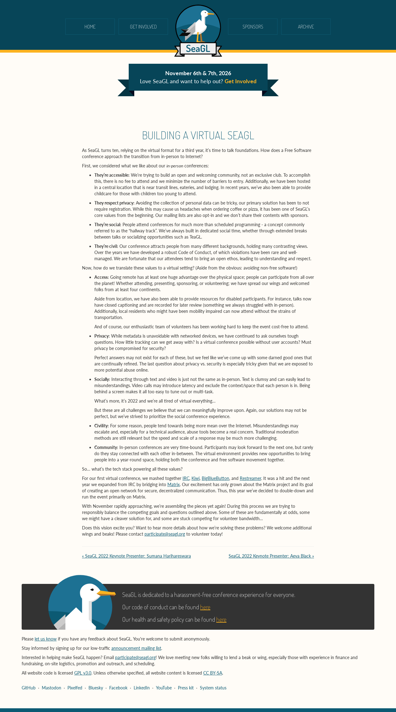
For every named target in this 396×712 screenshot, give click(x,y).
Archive (306, 27)
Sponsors (253, 27)
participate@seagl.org (164, 534)
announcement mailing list (136, 648)
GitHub (29, 687)
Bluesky (95, 687)
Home (90, 27)
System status (213, 687)
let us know (46, 638)
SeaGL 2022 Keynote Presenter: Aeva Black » (271, 556)
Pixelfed (74, 687)
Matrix (173, 484)
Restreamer (250, 478)
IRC (186, 478)
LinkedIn (142, 687)
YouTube (164, 687)
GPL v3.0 (82, 672)
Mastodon (51, 687)
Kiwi (196, 478)
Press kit (186, 687)
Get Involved (143, 27)
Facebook (118, 687)
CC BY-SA (212, 672)
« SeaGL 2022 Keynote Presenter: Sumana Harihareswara (136, 556)
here (205, 607)
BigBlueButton (215, 478)
